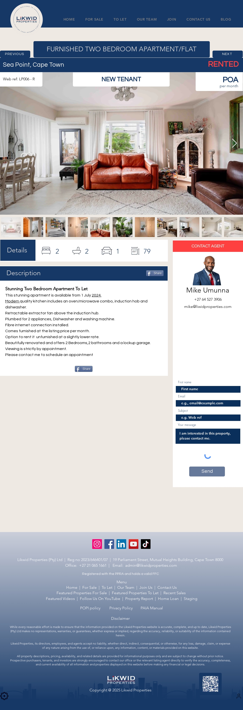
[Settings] (239, 696)
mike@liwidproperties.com (208, 306)
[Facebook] (109, 544)
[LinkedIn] (121, 544)
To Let (107, 587)
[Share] (155, 273)
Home (71, 587)
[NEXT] (228, 54)
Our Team (125, 587)
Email (181, 396)
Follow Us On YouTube (100, 598)
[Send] (207, 471)
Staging (190, 598)
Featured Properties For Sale (82, 593)
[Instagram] (97, 544)
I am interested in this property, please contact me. (208, 436)
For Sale (89, 587)
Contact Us (167, 587)
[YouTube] (133, 544)
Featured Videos (60, 598)
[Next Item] (234, 143)
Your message (187, 424)
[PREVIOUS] (15, 54)
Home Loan (168, 598)
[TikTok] (146, 544)
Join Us (145, 587)
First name (184, 382)
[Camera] (4, 696)
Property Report (139, 598)
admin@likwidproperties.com (151, 565)
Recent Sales (174, 593)
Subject (183, 410)
